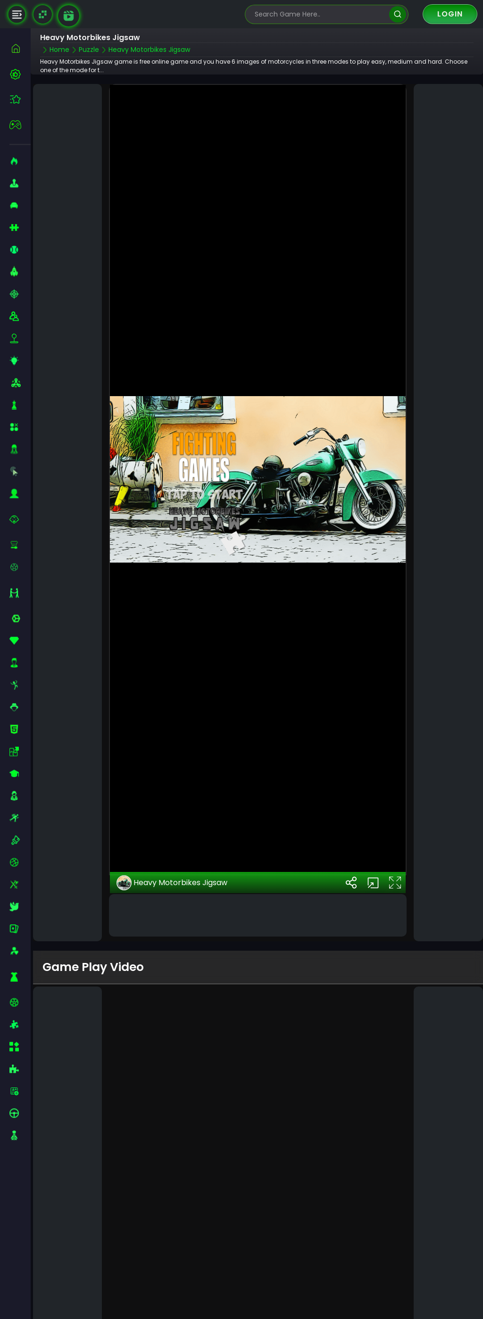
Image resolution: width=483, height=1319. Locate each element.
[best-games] (20, 74)
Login (450, 13)
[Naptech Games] (42, 14)
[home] (20, 48)
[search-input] (320, 14)
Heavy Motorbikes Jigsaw (172, 882)
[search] (397, 14)
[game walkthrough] (68, 15)
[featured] (20, 99)
